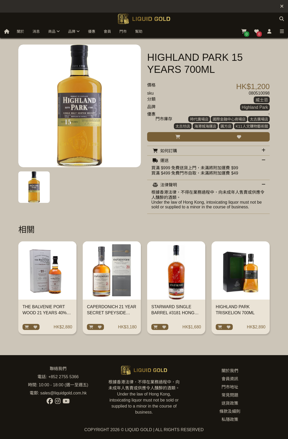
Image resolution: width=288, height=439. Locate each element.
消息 (36, 31)
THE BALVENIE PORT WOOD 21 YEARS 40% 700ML (45, 313)
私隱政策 (229, 419)
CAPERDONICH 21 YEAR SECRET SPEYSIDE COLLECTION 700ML (111, 313)
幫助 (138, 31)
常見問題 (229, 395)
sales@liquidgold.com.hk (63, 393)
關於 (20, 31)
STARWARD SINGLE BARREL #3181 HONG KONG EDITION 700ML (173, 313)
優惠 (91, 31)
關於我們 (229, 370)
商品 (54, 31)
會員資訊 (229, 379)
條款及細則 (229, 411)
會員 (107, 31)
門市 (123, 31)
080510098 (259, 93)
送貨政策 (229, 403)
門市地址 (229, 387)
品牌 (74, 31)
